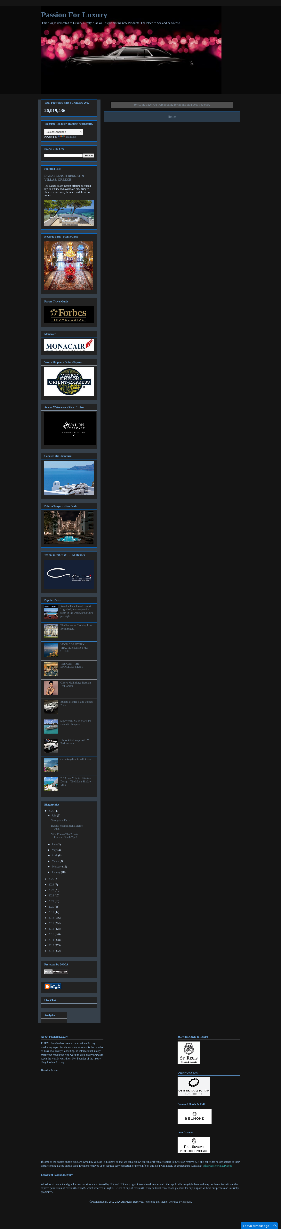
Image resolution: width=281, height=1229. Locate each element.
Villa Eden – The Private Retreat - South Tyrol (64, 836)
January (56, 872)
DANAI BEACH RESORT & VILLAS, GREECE (64, 177)
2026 (52, 810)
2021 (52, 901)
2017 (52, 923)
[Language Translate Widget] (63, 132)
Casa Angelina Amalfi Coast (76, 759)
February (57, 866)
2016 (52, 928)
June (54, 844)
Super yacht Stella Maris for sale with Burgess (75, 722)
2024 (52, 884)
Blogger (186, 1201)
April (55, 855)
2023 (52, 890)
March (56, 861)
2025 (52, 878)
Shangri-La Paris (60, 820)
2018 (52, 917)
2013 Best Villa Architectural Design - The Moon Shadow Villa (76, 781)
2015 (52, 934)
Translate (67, 136)
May (54, 850)
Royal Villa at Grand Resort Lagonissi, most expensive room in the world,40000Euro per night (76, 611)
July (54, 815)
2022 (52, 895)
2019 (52, 912)
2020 (52, 906)
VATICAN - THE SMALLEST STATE (71, 665)
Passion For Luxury (74, 14)
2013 (52, 945)
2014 (52, 939)
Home (172, 116)
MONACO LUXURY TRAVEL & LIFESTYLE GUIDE (74, 648)
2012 (52, 950)
